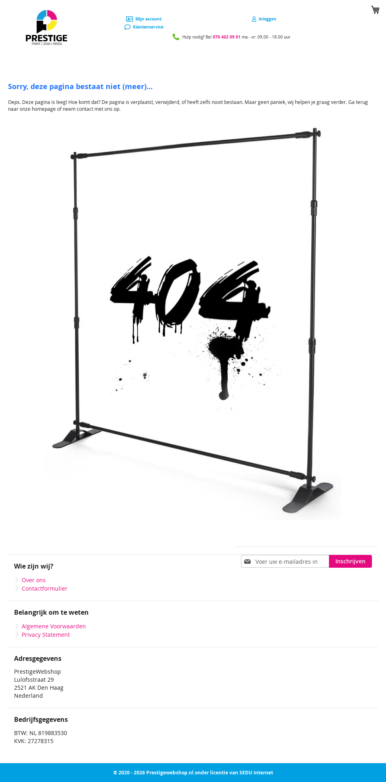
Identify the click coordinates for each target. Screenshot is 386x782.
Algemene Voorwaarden (54, 626)
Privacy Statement (46, 634)
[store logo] (46, 28)
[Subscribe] (350, 561)
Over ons (34, 580)
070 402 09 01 (227, 37)
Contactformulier (44, 588)
